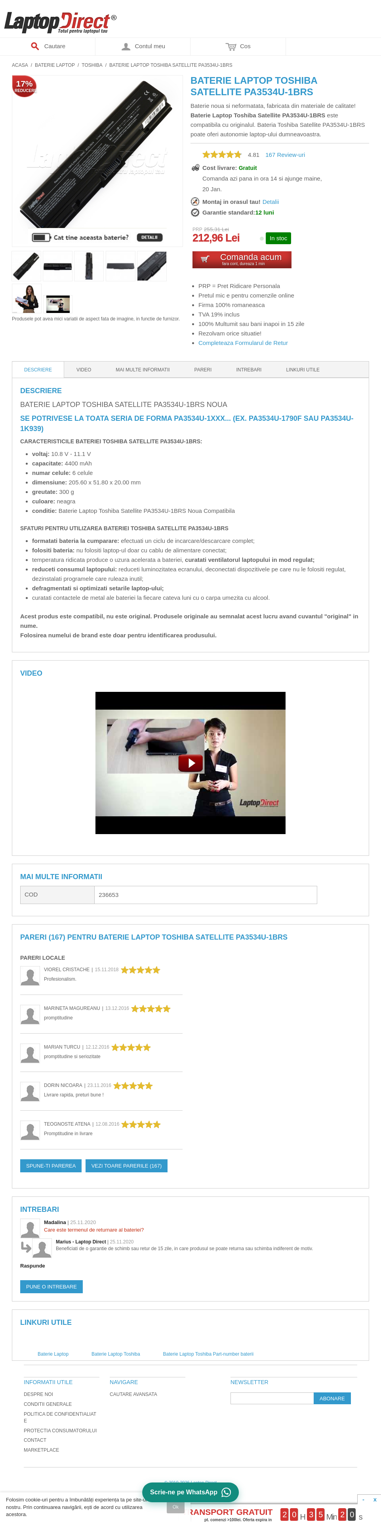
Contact (35, 1440)
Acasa (20, 65)
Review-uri (285, 154)
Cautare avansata (133, 1394)
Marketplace (41, 1450)
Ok (176, 1507)
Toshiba (92, 65)
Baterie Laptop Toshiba (115, 1354)
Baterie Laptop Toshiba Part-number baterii (208, 1354)
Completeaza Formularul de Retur (243, 342)
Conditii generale (48, 1404)
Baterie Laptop (55, 65)
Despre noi (38, 1394)
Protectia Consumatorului (60, 1430)
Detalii (271, 201)
